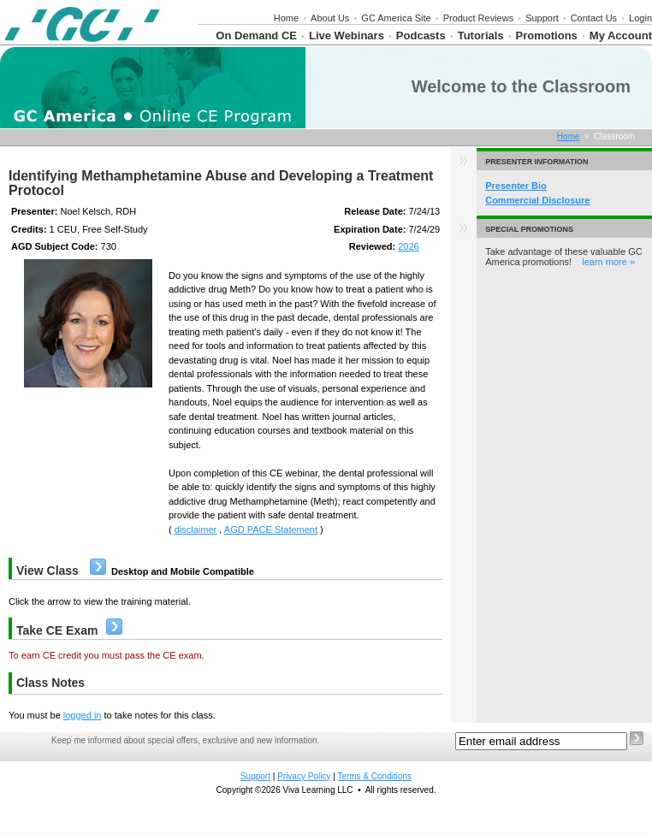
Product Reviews (478, 18)
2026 (408, 246)
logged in (82, 715)
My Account (621, 35)
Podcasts (421, 35)
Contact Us (594, 18)
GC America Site (395, 18)
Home (286, 18)
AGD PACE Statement (270, 529)
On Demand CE (256, 35)
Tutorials (481, 35)
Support (542, 18)
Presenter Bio (516, 185)
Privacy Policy (303, 776)
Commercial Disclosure (537, 200)
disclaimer (196, 529)
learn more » (608, 262)
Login (640, 18)
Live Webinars (346, 35)
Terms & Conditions (374, 776)
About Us (330, 18)
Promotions (547, 35)
